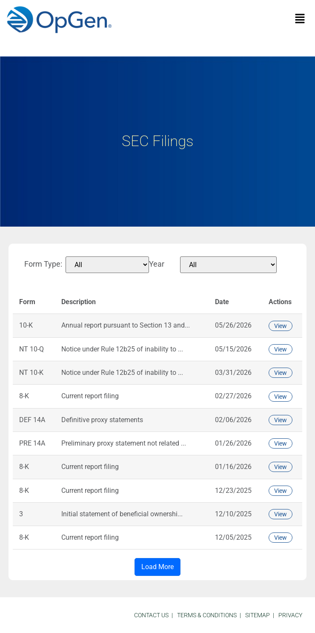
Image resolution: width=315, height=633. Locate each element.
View (280, 325)
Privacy (290, 615)
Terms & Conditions (207, 615)
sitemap (257, 615)
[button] (300, 19)
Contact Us (151, 615)
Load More (157, 567)
